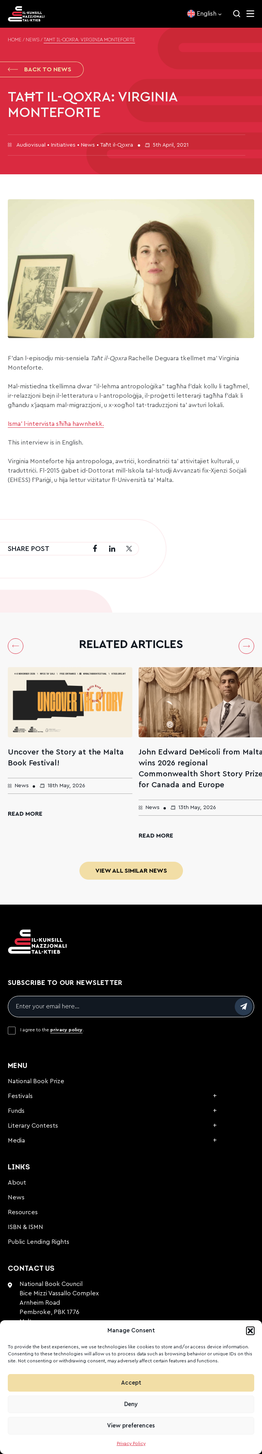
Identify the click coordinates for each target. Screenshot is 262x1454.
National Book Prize (36, 1081)
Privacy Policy (131, 1443)
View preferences (131, 1426)
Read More (25, 814)
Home (14, 40)
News (32, 40)
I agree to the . (52, 1029)
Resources (23, 1212)
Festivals (20, 1096)
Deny (131, 1404)
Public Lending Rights (38, 1242)
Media (16, 1140)
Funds (16, 1111)
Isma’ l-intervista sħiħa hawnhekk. (56, 424)
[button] (250, 1331)
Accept (131, 1383)
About (17, 1182)
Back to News (39, 69)
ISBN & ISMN (25, 1227)
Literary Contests (33, 1126)
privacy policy (66, 1029)
